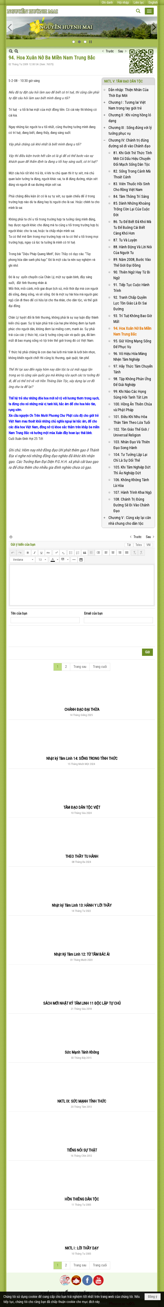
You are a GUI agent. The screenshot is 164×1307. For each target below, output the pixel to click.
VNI (148, 545)
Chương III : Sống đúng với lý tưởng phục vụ (130, 130)
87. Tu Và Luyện (125, 240)
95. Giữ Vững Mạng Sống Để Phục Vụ (132, 344)
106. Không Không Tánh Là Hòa (131, 483)
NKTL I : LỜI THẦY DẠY (82, 1248)
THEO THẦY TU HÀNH (81, 856)
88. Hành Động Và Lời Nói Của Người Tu (132, 250)
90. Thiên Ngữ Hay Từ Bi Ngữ (131, 275)
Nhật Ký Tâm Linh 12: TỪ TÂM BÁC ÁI (82, 954)
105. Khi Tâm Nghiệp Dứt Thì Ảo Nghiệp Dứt (132, 470)
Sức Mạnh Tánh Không (82, 1052)
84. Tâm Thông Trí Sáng (131, 196)
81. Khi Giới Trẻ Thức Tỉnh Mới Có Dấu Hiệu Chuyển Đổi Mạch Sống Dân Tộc (132, 159)
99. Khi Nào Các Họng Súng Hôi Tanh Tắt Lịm (130, 394)
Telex (139, 545)
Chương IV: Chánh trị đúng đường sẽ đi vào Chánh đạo (129, 143)
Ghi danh (107, 2)
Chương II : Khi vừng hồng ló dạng (129, 118)
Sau (120, 51)
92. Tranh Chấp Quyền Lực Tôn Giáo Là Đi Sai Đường (130, 303)
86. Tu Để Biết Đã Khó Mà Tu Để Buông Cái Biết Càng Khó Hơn (132, 227)
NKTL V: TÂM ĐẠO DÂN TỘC (123, 81)
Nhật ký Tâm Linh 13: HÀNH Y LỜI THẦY (82, 905)
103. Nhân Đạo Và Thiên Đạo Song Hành (131, 445)
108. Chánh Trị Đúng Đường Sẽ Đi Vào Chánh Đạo (131, 505)
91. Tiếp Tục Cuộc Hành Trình (131, 287)
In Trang (11, 536)
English (153, 2)
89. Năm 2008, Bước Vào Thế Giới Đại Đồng (132, 262)
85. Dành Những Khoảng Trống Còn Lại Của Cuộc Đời (131, 209)
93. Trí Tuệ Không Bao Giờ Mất (132, 318)
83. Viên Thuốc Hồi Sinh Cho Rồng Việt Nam (131, 187)
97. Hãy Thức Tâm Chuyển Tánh (133, 369)
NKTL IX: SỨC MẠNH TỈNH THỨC (81, 1101)
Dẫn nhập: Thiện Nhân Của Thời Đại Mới (128, 92)
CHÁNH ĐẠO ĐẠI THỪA (81, 709)
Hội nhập (123, 2)
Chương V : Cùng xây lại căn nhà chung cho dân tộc (129, 520)
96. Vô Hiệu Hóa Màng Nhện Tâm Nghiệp (130, 356)
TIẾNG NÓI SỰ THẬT (82, 1150)
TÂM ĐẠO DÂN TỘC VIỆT (81, 807)
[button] (149, 11)
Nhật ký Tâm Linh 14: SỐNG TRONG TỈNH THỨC (81, 758)
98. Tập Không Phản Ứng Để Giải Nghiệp (132, 382)
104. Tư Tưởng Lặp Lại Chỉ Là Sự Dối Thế (130, 457)
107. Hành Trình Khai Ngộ (132, 492)
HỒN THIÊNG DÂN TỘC (82, 1199)
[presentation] (43, 636)
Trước (110, 51)
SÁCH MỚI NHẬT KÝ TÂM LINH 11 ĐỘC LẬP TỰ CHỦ (82, 1003)
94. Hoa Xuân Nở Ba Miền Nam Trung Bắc (132, 331)
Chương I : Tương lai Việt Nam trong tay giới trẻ (127, 105)
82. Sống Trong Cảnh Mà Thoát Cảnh (132, 174)
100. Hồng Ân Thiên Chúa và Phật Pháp (132, 407)
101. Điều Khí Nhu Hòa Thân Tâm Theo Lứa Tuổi (131, 419)
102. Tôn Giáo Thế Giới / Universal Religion (131, 432)
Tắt (129, 545)
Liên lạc (138, 2)
